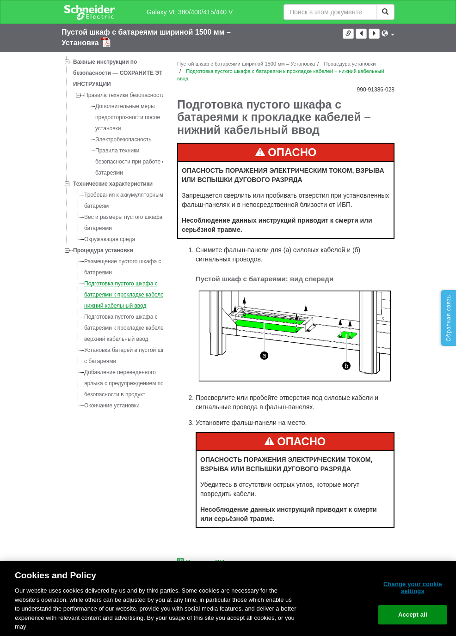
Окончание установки (112, 405)
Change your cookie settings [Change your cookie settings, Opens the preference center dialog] (412, 588)
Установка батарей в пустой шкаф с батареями (128, 355)
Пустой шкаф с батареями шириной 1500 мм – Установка (246, 64)
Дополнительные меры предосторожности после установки (127, 117)
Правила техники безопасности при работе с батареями (130, 161)
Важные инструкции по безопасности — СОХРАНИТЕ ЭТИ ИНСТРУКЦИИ (119, 73)
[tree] (112, 233)
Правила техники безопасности (124, 95)
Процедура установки (103, 250)
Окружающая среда (109, 239)
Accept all (412, 614)
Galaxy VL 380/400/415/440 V (190, 12)
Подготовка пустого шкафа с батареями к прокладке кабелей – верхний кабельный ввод (128, 328)
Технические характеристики (113, 184)
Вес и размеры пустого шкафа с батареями (125, 222)
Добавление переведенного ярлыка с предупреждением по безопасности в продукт (124, 383)
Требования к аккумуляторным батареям (123, 200)
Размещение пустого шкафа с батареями (122, 267)
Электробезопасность (123, 139)
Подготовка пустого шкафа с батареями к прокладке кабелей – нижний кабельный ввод (128, 294)
